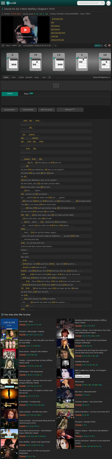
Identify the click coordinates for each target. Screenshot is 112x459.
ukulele (21, 77)
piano (14, 77)
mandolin (29, 77)
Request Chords (82, 376)
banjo (37, 77)
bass (44, 77)
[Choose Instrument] (49, 77)
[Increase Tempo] (20, 45)
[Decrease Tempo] (3, 45)
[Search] (102, 3)
